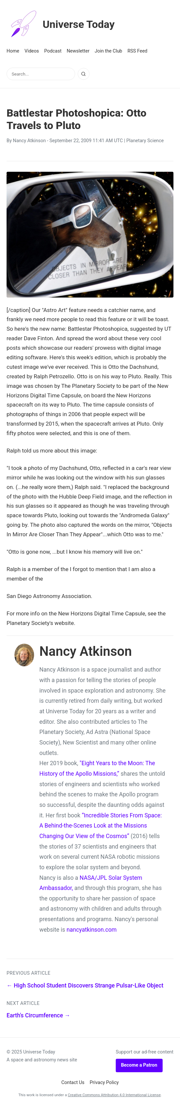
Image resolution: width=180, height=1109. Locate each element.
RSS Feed (138, 51)
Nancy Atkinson (29, 141)
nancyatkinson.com (92, 929)
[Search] (84, 74)
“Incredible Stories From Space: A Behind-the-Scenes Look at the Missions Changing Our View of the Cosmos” (100, 825)
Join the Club (108, 51)
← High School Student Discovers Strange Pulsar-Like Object (85, 985)
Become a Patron (139, 1065)
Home (13, 51)
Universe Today (61, 24)
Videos (32, 51)
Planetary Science (145, 141)
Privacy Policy (104, 1082)
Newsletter (78, 51)
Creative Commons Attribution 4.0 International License (114, 1095)
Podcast (53, 51)
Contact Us (73, 1082)
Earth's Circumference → (38, 1015)
